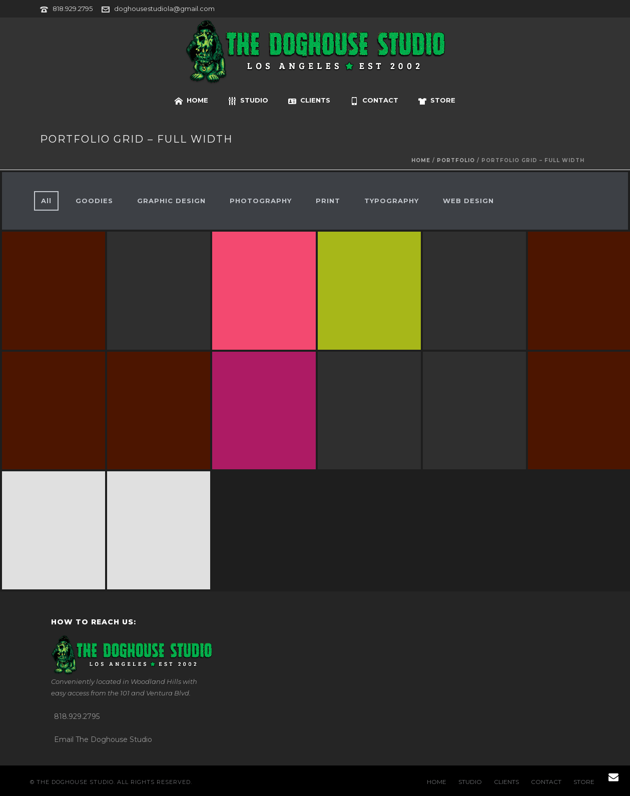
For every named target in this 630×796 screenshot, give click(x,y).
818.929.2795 (73, 9)
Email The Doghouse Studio (103, 739)
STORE (436, 100)
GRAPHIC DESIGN (171, 201)
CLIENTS (309, 100)
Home (420, 160)
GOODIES (94, 201)
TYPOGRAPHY (391, 201)
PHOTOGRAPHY (261, 201)
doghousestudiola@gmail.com (164, 9)
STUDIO (248, 100)
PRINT (328, 201)
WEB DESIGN (468, 201)
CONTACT (374, 100)
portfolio (456, 160)
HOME (191, 100)
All (46, 201)
